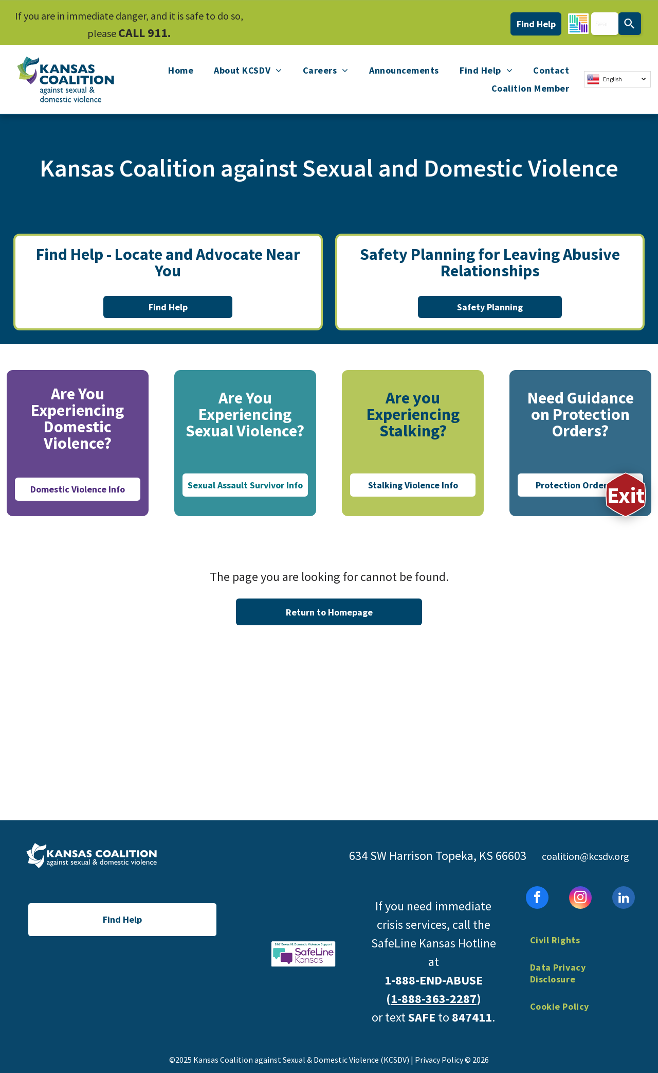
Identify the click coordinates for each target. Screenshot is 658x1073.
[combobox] (604, 23)
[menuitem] (181, 70)
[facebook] (537, 898)
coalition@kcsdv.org (585, 856)
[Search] (629, 23)
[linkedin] (623, 898)
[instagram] (580, 898)
